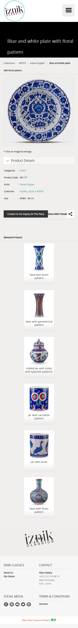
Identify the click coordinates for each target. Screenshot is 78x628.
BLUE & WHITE (36, 191)
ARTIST (22, 63)
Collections (9, 63)
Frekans (47, 620)
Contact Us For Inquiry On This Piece (25, 214)
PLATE (23, 170)
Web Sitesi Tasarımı (32, 620)
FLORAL (24, 191)
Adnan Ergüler (37, 63)
